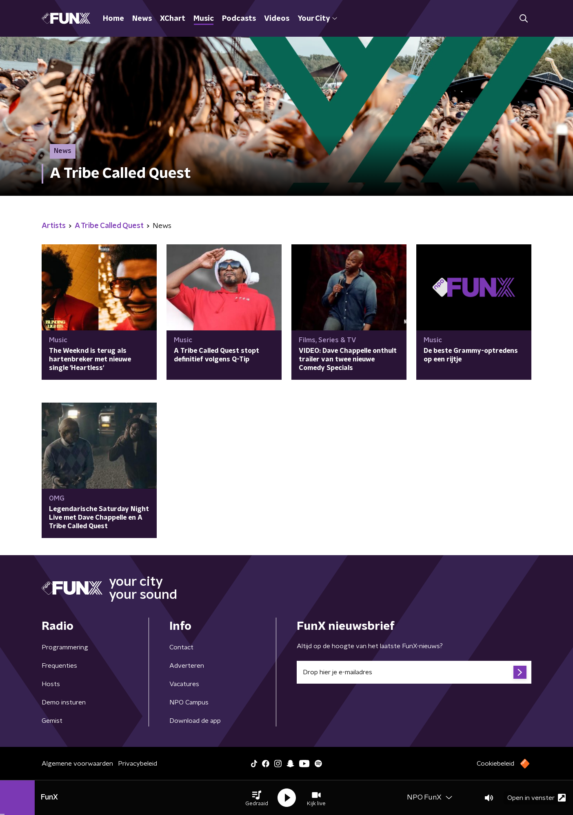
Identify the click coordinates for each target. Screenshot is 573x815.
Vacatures (184, 684)
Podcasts (239, 18)
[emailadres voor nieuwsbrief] (414, 672)
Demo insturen (64, 702)
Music (203, 18)
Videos (276, 18)
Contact (181, 647)
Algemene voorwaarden (77, 763)
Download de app (195, 721)
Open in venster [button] (536, 798)
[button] (257, 798)
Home (113, 18)
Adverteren (186, 665)
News (142, 18)
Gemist (52, 721)
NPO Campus (189, 702)
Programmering (65, 647)
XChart (172, 18)
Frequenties (59, 665)
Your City (317, 18)
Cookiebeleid (495, 763)
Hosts (51, 684)
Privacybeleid (137, 763)
